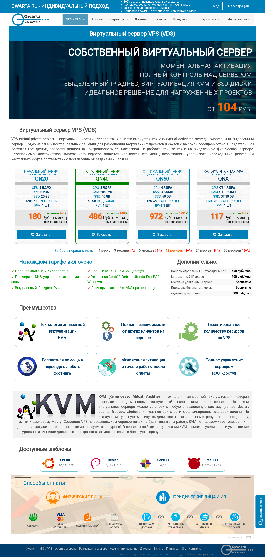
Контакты (195, 548)
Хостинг (97, 19)
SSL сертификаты (207, 19)
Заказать (40, 235)
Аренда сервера (65, 548)
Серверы (119, 19)
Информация (239, 19)
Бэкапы (160, 19)
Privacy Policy (159, 555)
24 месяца (208, 250)
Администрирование (123, 548)
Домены (141, 19)
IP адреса (180, 19)
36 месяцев (237, 250)
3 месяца (124, 250)
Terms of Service (172, 555)
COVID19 (249, 537)
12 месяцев (179, 250)
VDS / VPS (75, 19)
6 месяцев (150, 250)
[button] (260, 511)
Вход (216, 6)
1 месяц (104, 250)
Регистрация (238, 6)
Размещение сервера (93, 548)
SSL (183, 548)
